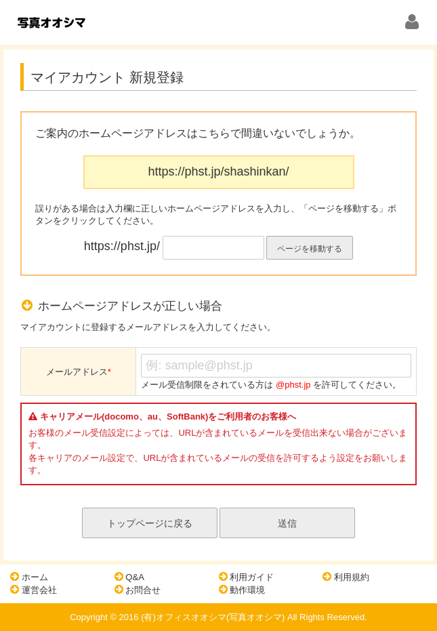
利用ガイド (246, 576)
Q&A (129, 576)
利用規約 (345, 576)
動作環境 (242, 589)
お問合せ (138, 589)
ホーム (29, 576)
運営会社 (33, 589)
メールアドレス (78, 372)
